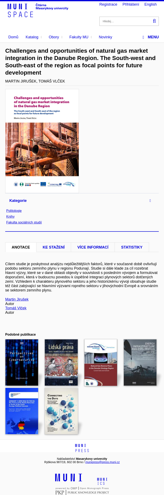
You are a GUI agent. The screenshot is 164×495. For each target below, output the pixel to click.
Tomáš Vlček (15, 308)
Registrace (108, 4)
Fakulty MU (80, 37)
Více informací (92, 247)
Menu (151, 37)
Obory (56, 37)
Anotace (21, 247)
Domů (13, 37)
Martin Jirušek (17, 299)
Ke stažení (54, 247)
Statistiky (131, 247)
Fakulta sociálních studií (24, 222)
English (150, 4)
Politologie (14, 210)
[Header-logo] (38, 15)
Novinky (105, 37)
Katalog (34, 37)
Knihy (10, 216)
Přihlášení (131, 4)
